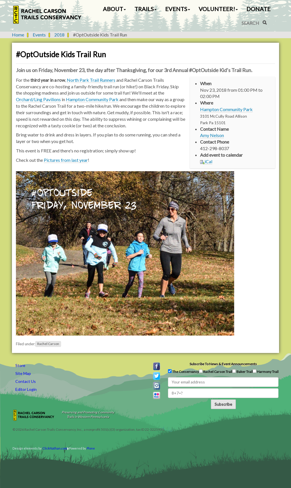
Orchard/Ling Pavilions (38, 99)
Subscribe (223, 404)
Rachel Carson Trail (215, 371)
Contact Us (25, 381)
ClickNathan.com (54, 448)
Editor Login (26, 389)
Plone (91, 448)
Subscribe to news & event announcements (223, 364)
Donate (258, 8)
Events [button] (177, 8)
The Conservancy (183, 371)
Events (39, 34)
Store (20, 365)
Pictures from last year (66, 160)
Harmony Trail (265, 371)
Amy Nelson (212, 135)
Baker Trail (242, 371)
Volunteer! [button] (218, 8)
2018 (59, 34)
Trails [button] (145, 8)
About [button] (114, 8)
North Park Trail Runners (91, 80)
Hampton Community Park (226, 109)
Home (18, 34)
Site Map (23, 373)
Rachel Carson (48, 344)
